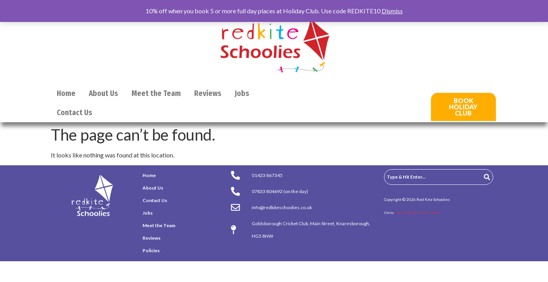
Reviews (208, 93)
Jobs (242, 93)
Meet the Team (156, 93)
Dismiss (392, 10)
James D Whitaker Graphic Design (418, 213)
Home (66, 93)
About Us (103, 93)
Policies (151, 250)
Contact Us (74, 112)
